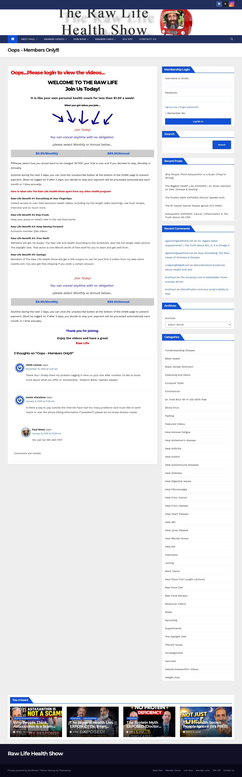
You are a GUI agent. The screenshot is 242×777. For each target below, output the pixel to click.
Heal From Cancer (176, 497)
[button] (232, 39)
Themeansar (65, 770)
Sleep (168, 612)
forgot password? (189, 107)
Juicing (169, 563)
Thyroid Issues (174, 644)
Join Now (80, 39)
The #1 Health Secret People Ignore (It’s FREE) (193, 205)
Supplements (173, 628)
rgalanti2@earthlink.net (179, 240)
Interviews (171, 554)
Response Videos (175, 603)
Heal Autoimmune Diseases (182, 464)
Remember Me (175, 113)
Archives (170, 318)
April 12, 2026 (24, 732)
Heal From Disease (176, 505)
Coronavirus (172, 391)
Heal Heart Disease (177, 513)
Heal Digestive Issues (178, 481)
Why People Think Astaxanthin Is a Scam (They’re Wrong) (33, 726)
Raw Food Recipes (176, 595)
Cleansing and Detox (177, 374)
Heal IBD (170, 522)
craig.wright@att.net (177, 265)
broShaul (170, 277)
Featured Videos (175, 424)
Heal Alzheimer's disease (180, 440)
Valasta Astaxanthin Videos (181, 669)
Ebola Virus (172, 407)
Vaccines (170, 661)
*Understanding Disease (180, 350)
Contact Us (147, 39)
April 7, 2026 (80, 732)
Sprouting (171, 620)
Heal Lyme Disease (176, 530)
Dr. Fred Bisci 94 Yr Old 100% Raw (186, 399)
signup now (171, 107)
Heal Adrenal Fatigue (177, 432)
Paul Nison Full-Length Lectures (185, 579)
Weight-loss (172, 677)
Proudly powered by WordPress (23, 770)
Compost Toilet (174, 383)
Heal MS (170, 546)
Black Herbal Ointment (179, 366)
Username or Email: (177, 78)
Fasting (169, 415)
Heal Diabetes (173, 473)
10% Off (127, 39)
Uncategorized (174, 652)
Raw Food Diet (174, 587)
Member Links (104, 39)
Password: (171, 92)
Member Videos (54, 39)
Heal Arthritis (173, 448)
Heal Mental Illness (177, 538)
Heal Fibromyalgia (176, 489)
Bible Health (172, 358)
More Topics (172, 571)
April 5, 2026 (136, 732)
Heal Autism (172, 456)
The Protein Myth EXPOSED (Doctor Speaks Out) (195, 197)
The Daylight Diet (175, 636)
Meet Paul (28, 39)
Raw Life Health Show (35, 753)
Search (169, 134)
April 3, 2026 (193, 732)
